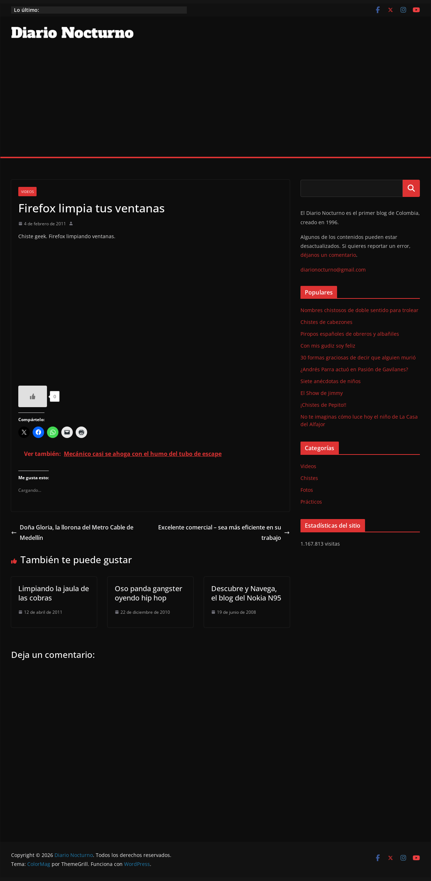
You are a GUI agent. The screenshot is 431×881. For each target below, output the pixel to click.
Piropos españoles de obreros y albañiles (349, 333)
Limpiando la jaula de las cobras (53, 593)
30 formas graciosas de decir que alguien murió (358, 357)
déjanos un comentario (328, 254)
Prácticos (311, 501)
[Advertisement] (215, 103)
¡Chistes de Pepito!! (323, 404)
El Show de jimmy (321, 393)
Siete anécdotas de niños (330, 381)
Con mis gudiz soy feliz (327, 345)
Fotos (306, 489)
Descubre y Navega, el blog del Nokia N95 (246, 593)
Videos (27, 191)
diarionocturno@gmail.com (333, 269)
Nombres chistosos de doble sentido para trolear (359, 310)
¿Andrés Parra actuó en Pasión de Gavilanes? (354, 369)
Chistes (309, 478)
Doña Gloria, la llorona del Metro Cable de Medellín (72, 532)
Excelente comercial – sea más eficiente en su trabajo (224, 532)
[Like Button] (32, 396)
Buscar (411, 188)
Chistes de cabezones (326, 322)
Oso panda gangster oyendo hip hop (148, 593)
